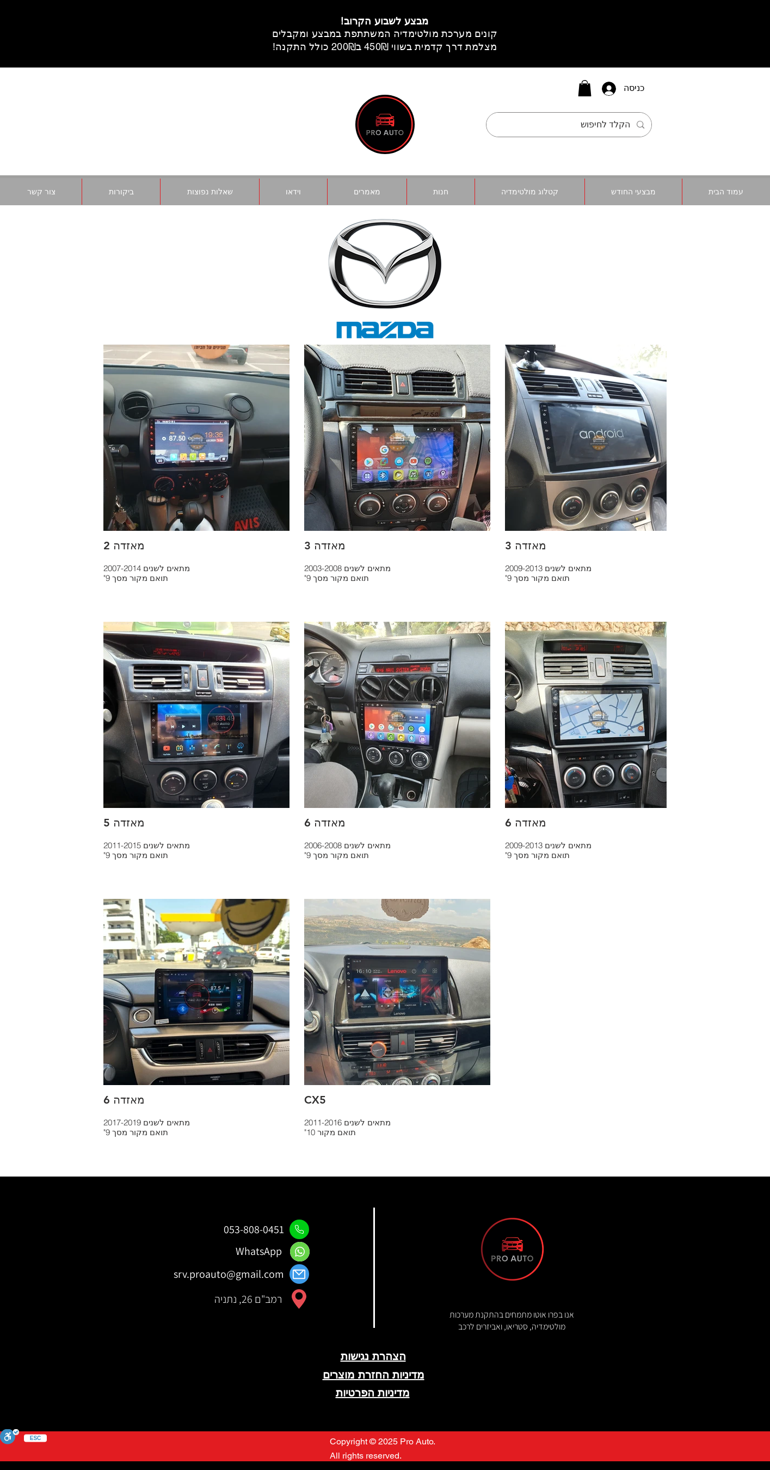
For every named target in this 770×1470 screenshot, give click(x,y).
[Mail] (299, 1274)
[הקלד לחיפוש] (570, 125)
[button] (585, 88)
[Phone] (299, 1229)
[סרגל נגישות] (9, 1438)
